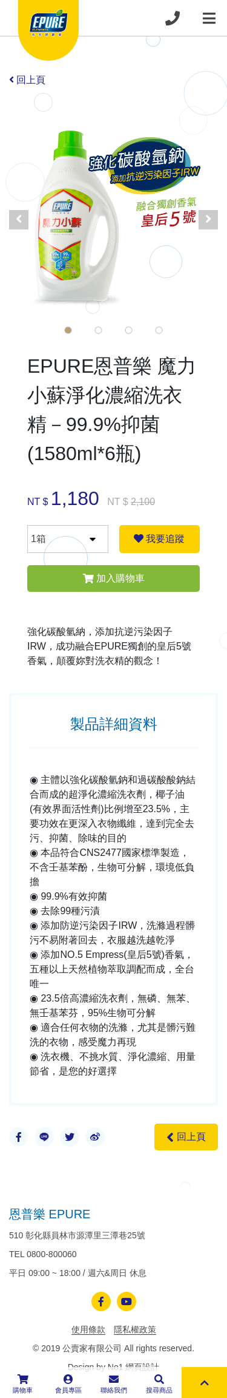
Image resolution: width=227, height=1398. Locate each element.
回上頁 (27, 80)
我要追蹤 (159, 539)
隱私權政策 (135, 1329)
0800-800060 (52, 1254)
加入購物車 (114, 578)
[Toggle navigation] (209, 18)
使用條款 (88, 1329)
